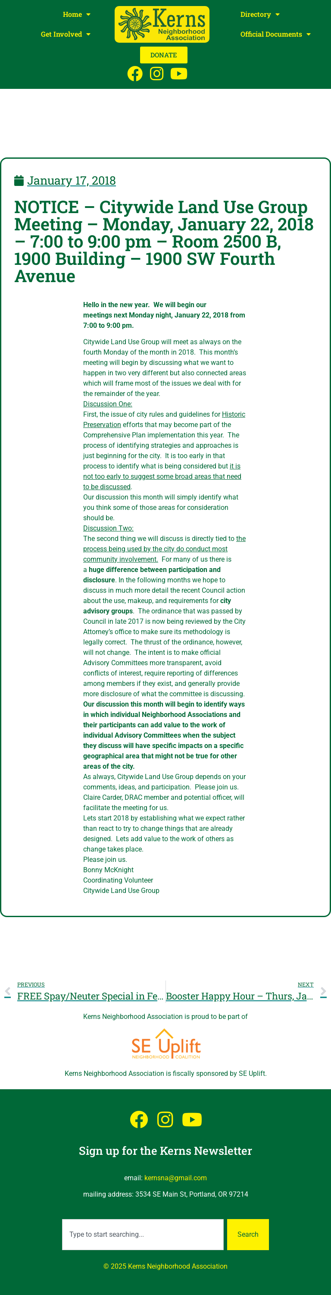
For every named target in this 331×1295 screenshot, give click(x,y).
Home (77, 14)
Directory (260, 14)
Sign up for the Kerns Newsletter (165, 1150)
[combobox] (143, 1234)
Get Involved (66, 34)
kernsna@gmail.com (175, 1178)
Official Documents (275, 34)
